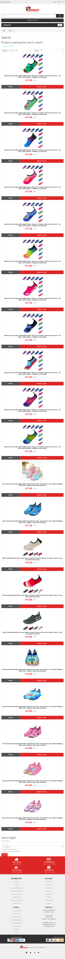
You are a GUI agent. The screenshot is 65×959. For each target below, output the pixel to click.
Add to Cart (42, 87)
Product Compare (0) (8, 46)
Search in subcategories (8, 849)
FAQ (17, 885)
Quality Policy (17, 897)
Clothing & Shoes (17, 917)
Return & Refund (16, 894)
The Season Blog (16, 911)
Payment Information (17, 888)
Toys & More (16, 926)
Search (10, 30)
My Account (49, 882)
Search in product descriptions (10, 851)
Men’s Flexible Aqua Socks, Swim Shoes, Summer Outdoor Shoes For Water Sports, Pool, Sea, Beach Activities (32, 558)
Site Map (16, 932)
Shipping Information (17, 891)
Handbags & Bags (17, 923)
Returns (49, 897)
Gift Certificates (49, 900)
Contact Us (49, 885)
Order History (49, 888)
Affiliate (17, 929)
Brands (49, 903)
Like (11, 87)
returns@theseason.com (49, 924)
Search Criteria (5, 841)
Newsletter (49, 894)
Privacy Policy (17, 903)
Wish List (49, 891)
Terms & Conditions (16, 900)
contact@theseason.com (49, 923)
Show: (36, 50)
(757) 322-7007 (49, 917)
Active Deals (16, 914)
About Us (16, 882)
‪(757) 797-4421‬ (49, 915)
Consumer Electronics (17, 920)
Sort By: (4, 50)
